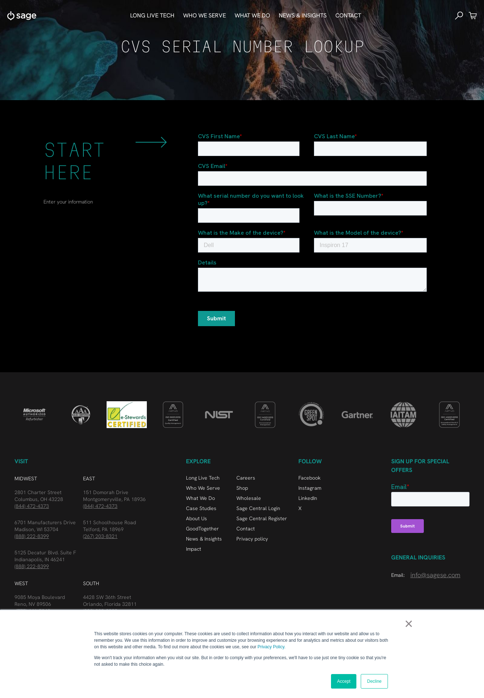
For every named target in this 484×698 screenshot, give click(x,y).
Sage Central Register (261, 518)
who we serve (204, 15)
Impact (193, 549)
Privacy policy (252, 538)
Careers (245, 478)
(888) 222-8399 (32, 536)
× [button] (409, 623)
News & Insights (204, 538)
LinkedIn (307, 498)
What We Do (200, 498)
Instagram (309, 488)
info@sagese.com (435, 575)
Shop (242, 488)
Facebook (309, 478)
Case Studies (201, 508)
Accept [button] (344, 681)
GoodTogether (202, 528)
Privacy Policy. (271, 646)
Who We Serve (203, 488)
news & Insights (303, 15)
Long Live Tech (152, 15)
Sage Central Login (258, 508)
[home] (21, 15)
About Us (196, 518)
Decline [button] (374, 681)
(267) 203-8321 (100, 536)
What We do (252, 15)
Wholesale (248, 498)
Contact (348, 15)
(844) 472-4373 (32, 506)
